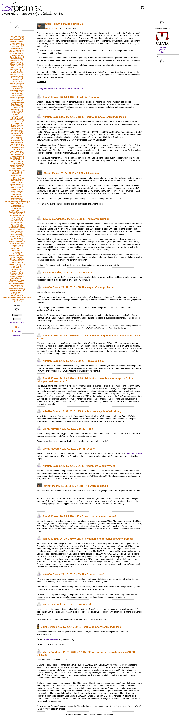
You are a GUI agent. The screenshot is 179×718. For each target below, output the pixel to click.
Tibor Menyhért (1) (17, 221)
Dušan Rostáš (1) (17, 191)
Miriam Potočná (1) (17, 259)
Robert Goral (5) (17, 73)
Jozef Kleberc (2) (17, 130)
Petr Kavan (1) (17, 208)
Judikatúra (162, 47)
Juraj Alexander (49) (17, 40)
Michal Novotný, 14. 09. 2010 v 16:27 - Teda (68, 428)
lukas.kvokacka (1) (17, 184)
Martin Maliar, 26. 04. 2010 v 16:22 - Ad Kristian (71, 173)
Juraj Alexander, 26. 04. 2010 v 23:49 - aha (67, 272)
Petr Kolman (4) (16, 88)
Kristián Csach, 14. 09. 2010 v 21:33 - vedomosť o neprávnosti (79, 466)
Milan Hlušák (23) (17, 48)
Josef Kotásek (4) (17, 76)
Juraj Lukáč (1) (17, 219)
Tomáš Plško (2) (17, 121)
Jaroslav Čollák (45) (17, 41)
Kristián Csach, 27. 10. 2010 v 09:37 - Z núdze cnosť (73, 574)
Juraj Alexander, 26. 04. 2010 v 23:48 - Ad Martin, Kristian (76, 219)
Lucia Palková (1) (17, 233)
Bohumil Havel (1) (17, 181)
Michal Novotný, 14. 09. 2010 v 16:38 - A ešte (69, 448)
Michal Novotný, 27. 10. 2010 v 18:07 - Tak (67, 604)
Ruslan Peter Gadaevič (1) (17, 228)
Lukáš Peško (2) (17, 109)
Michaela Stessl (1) (17, 215)
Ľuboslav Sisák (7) (16, 60)
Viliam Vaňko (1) (17, 240)
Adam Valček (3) (17, 99)
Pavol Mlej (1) (17, 250)
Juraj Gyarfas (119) (17, 38)
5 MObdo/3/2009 (134, 453)
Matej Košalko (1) (17, 301)
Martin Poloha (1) (17, 224)
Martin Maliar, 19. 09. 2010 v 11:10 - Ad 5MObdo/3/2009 (76, 486)
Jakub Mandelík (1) (17, 207)
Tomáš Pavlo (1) (17, 217)
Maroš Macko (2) (17, 106)
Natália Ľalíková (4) (17, 83)
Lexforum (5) (17, 71)
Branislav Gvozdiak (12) (17, 52)
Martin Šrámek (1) (17, 175)
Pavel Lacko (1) (17, 149)
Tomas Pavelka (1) (17, 203)
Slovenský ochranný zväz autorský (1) (16, 202)
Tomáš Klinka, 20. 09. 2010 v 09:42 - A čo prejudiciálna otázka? (79, 516)
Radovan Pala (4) (17, 87)
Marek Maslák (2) (17, 137)
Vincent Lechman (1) (17, 299)
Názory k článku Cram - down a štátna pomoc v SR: (61, 89)
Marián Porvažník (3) (17, 97)
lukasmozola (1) (17, 275)
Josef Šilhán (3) (16, 92)
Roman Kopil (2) (17, 125)
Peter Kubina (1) (17, 161)
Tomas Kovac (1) (17, 198)
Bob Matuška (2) (17, 142)
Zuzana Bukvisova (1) (17, 264)
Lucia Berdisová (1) (17, 165)
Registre (162, 51)
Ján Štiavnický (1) (17, 247)
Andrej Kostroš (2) (16, 116)
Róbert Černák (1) (17, 188)
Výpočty (162, 53)
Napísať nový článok (17, 322)
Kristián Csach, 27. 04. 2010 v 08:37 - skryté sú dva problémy (78, 287)
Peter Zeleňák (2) (17, 132)
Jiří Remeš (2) (17, 114)
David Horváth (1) (17, 285)
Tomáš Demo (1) (17, 163)
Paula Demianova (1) (17, 243)
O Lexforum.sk (17, 335)
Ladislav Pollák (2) (16, 128)
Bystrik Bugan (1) (17, 231)
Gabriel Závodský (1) (17, 158)
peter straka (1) (17, 214)
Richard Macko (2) (17, 127)
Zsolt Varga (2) (17, 135)
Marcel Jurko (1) (17, 186)
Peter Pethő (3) (17, 101)
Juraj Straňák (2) (17, 107)
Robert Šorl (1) (17, 160)
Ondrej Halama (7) (17, 62)
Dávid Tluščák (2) (17, 144)
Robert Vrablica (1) (17, 236)
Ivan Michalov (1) (17, 222)
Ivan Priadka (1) (16, 172)
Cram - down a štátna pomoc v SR (65, 23)
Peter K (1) (17, 177)
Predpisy (162, 49)
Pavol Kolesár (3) (17, 94)
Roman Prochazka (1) (17, 282)
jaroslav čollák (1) (17, 238)
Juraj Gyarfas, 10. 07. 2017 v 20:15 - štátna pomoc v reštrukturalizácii (81, 627)
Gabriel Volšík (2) (17, 139)
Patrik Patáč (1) (17, 174)
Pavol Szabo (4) (16, 81)
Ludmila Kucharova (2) (17, 120)
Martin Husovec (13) (17, 50)
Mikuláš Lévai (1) (17, 226)
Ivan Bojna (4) (17, 85)
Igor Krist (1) (17, 266)
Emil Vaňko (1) (17, 195)
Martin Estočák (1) (17, 167)
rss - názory (17, 331)
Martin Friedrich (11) (17, 53)
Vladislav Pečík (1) (16, 287)
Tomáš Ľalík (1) (17, 182)
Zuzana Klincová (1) (17, 229)
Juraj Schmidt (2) (17, 104)
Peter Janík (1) (17, 168)
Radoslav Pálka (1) (17, 273)
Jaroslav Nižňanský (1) (17, 255)
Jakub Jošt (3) (17, 95)
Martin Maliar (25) (17, 47)
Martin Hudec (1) (17, 189)
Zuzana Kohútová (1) (17, 148)
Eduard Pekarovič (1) (17, 156)
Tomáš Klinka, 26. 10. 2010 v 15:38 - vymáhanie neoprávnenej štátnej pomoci (88, 538)
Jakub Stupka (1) (17, 151)
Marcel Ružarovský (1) (17, 289)
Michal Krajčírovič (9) (16, 57)
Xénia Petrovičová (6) (16, 69)
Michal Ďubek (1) (17, 278)
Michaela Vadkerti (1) (17, 146)
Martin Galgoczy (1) (17, 276)
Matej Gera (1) (17, 292)
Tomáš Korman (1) (17, 296)
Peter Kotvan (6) (17, 66)
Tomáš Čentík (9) (17, 59)
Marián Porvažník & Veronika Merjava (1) (17, 297)
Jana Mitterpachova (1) (17, 283)
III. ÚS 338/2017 (51, 640)
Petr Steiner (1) (17, 252)
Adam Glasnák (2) (17, 134)
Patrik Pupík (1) (17, 261)
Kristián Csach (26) (17, 45)
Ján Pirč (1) (17, 254)
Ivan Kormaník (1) (17, 193)
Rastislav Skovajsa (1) (17, 212)
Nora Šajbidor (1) (17, 235)
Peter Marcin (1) (17, 210)
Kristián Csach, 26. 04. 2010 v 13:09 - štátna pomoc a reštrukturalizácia (84, 117)
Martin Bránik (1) (17, 271)
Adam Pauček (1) (17, 257)
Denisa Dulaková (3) (17, 90)
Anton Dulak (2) (16, 123)
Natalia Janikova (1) (17, 179)
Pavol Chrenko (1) (17, 245)
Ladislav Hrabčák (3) (17, 102)
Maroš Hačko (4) (17, 78)
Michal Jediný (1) (17, 196)
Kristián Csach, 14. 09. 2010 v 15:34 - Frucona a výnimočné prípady (82, 411)
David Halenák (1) (17, 269)
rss (17, 327)
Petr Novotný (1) (17, 154)
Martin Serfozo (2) (17, 111)
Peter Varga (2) (17, 113)
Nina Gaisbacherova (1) (17, 170)
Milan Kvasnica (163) (17, 36)
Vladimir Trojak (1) (17, 262)
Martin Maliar (51, 28)
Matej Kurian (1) (17, 249)
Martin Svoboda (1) (17, 153)
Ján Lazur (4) (17, 80)
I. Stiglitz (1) (17, 205)
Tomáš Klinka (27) (17, 43)
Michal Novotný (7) (17, 64)
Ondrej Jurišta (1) (17, 294)
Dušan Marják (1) (17, 200)
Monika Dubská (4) (17, 74)
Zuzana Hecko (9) (17, 55)
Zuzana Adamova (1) (17, 280)
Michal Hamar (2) (17, 118)
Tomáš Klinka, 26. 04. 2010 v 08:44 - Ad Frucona (71, 97)
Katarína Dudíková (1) (17, 242)
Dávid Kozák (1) (16, 268)
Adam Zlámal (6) (17, 67)
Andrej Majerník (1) (17, 290)
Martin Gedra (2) (17, 141)
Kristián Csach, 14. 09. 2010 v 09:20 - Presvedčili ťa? (73, 361)
